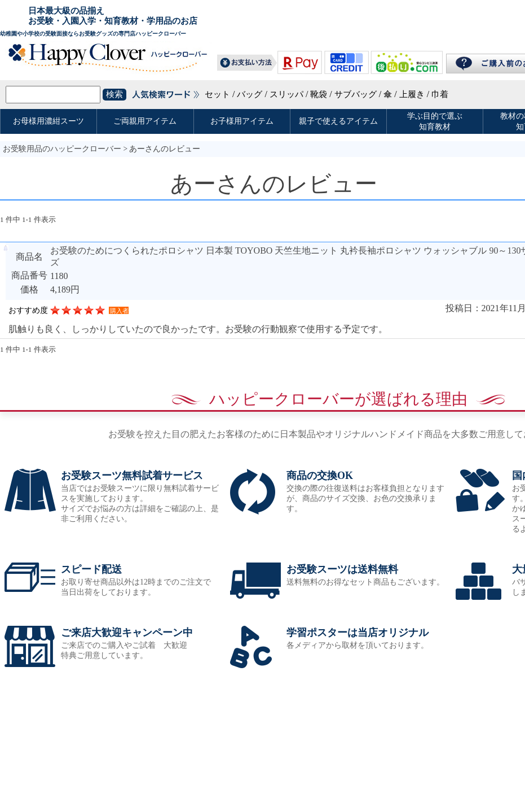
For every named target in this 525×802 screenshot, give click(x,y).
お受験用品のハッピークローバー (62, 149)
